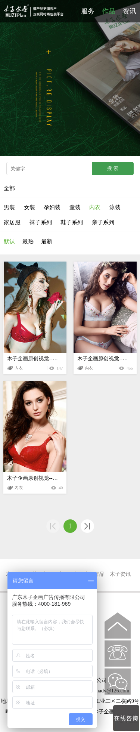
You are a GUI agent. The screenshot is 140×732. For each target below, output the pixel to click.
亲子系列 (103, 222)
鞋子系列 (71, 222)
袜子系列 (40, 222)
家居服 (12, 222)
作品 (108, 11)
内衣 (94, 207)
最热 (28, 241)
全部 (9, 188)
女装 (29, 207)
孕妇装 (52, 207)
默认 (9, 241)
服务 (87, 11)
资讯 (129, 11)
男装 (9, 207)
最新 (46, 241)
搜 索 (112, 168)
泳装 (115, 207)
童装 (75, 207)
